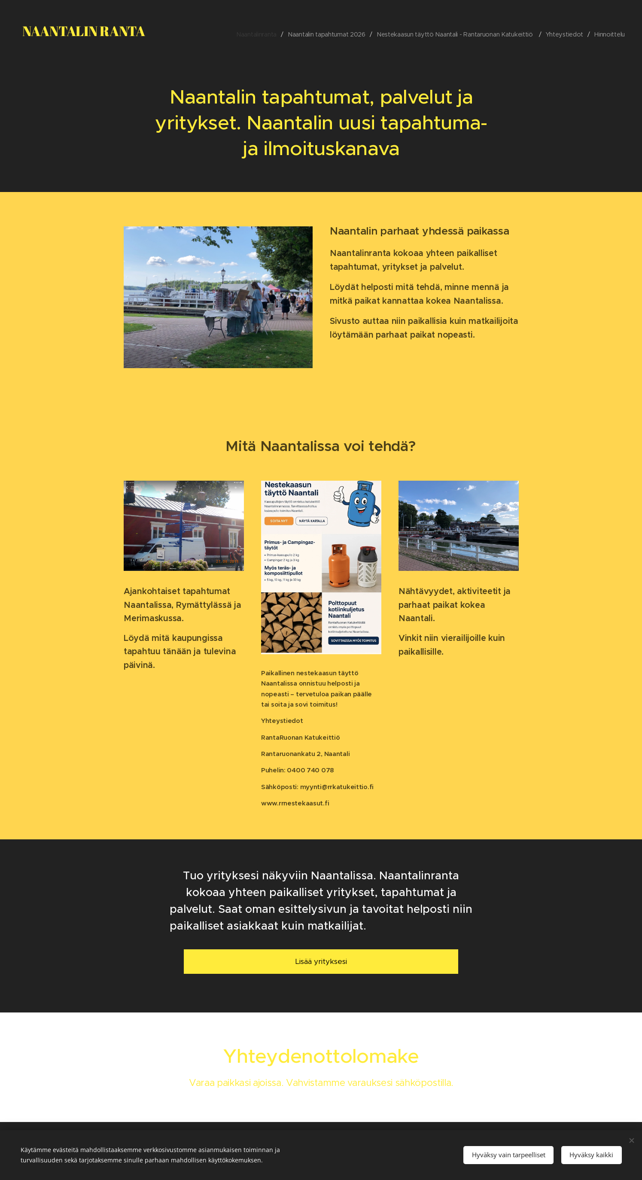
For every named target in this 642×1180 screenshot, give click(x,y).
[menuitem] (251, 34)
